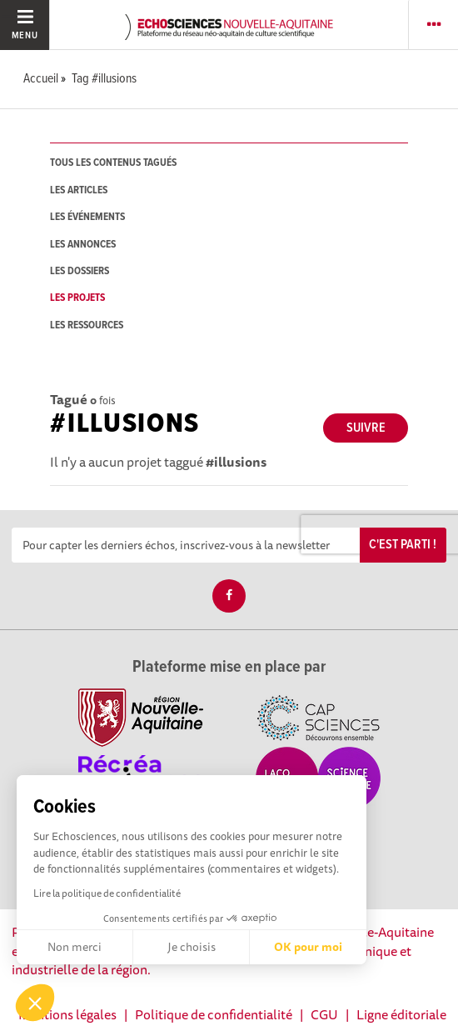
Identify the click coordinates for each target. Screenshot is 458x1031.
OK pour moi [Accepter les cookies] (308, 947)
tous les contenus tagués (113, 163)
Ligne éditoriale (401, 1014)
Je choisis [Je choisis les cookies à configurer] (191, 947)
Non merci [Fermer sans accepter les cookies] (74, 947)
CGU (324, 1014)
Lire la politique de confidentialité (107, 893)
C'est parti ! (402, 544)
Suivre (366, 428)
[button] (35, 1003)
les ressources (86, 325)
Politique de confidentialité (213, 1014)
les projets (77, 298)
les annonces (83, 245)
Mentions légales (67, 1014)
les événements (87, 217)
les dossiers (79, 271)
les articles (78, 190)
